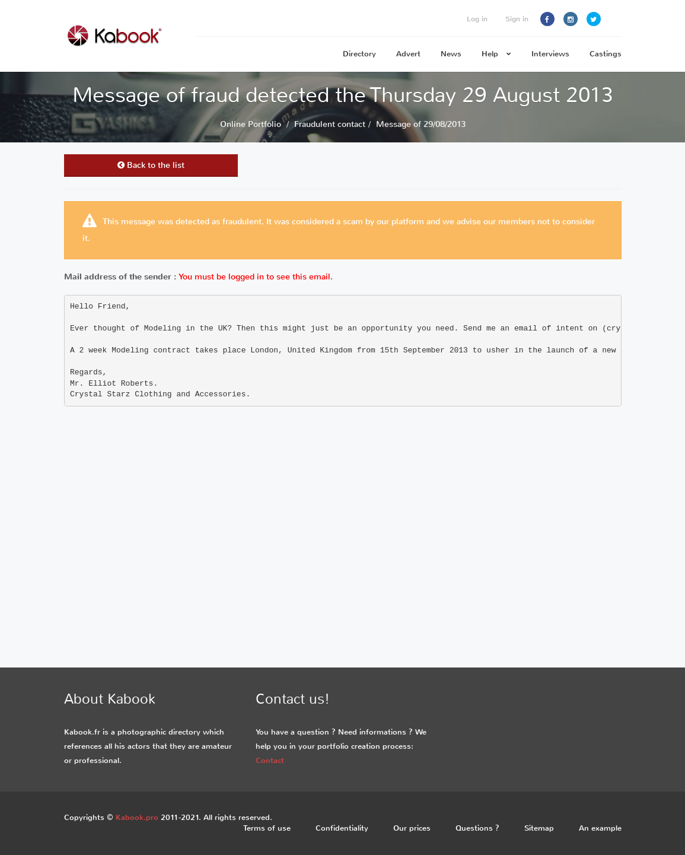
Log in (477, 19)
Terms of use (267, 828)
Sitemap (539, 828)
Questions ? (477, 828)
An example (600, 828)
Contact (270, 760)
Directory (359, 54)
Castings (606, 54)
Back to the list (150, 165)
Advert (408, 54)
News (451, 54)
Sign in (516, 19)
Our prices (412, 828)
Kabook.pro (137, 817)
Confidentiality (342, 828)
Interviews (550, 54)
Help (496, 54)
